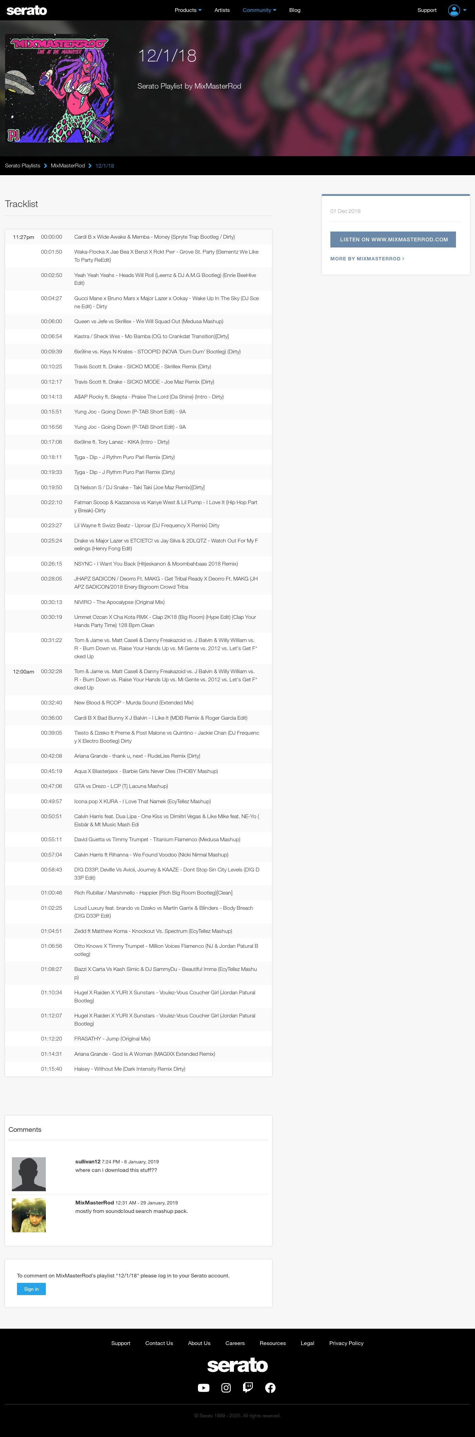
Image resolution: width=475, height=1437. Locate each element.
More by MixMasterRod (366, 259)
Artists (222, 9)
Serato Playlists (22, 166)
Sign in (31, 1295)
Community (257, 9)
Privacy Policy (346, 1349)
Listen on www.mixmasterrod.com (395, 240)
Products (186, 9)
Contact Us (159, 1349)
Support (427, 9)
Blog (294, 9)
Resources (273, 1349)
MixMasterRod (68, 166)
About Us (199, 1349)
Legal (307, 1349)
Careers (235, 1349)
